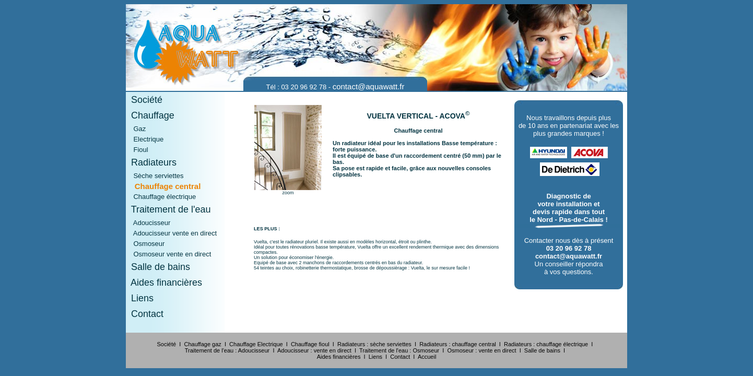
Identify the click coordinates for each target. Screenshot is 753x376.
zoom (287, 192)
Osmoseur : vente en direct (482, 350)
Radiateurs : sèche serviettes (374, 344)
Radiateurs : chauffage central (457, 344)
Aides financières (164, 282)
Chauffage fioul (310, 344)
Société (144, 100)
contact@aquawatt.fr (369, 86)
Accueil (427, 357)
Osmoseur (145, 244)
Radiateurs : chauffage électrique (546, 344)
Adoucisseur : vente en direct (314, 350)
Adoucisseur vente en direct (171, 233)
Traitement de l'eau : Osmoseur (399, 350)
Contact (144, 314)
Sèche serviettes (155, 176)
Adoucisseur (148, 223)
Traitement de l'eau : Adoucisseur (227, 350)
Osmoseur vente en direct (168, 254)
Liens (140, 298)
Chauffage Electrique (256, 344)
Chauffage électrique (161, 197)
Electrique (144, 139)
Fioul (137, 150)
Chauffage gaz (202, 344)
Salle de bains (158, 267)
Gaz (136, 129)
